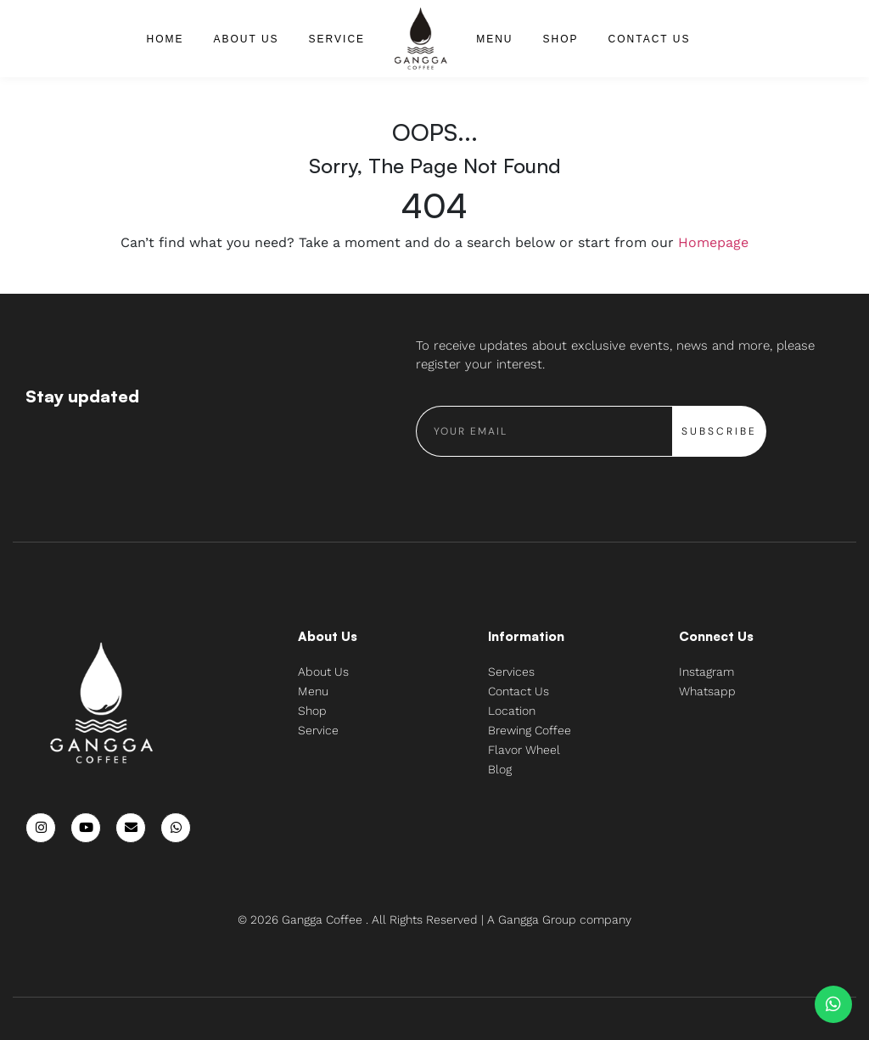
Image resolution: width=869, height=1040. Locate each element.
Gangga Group (539, 919)
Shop (561, 39)
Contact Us (649, 39)
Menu (494, 39)
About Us (245, 39)
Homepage (713, 242)
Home (164, 39)
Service (337, 39)
